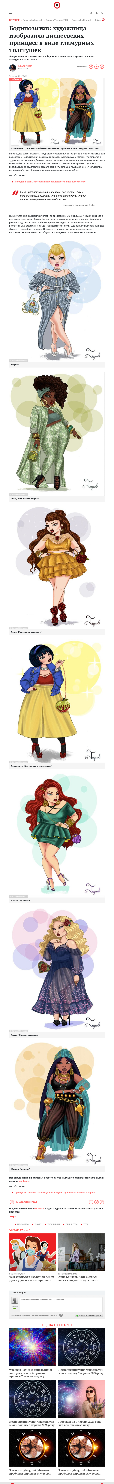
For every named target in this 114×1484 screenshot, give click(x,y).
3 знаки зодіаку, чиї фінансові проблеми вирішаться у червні (30, 1471)
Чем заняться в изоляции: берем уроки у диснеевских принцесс (31, 1278)
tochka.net (24, 1181)
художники (53, 1224)
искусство (23, 1224)
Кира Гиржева (25, 66)
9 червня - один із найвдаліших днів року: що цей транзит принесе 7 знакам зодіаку (30, 1373)
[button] (96, 13)
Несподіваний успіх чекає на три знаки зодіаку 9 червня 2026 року (81, 1371)
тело (85, 1224)
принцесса (71, 1224)
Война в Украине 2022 (57, 20)
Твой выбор (16, 79)
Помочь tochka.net (32, 20)
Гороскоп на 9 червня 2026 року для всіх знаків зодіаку (79, 1423)
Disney (38, 1224)
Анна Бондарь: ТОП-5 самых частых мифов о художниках (78, 1278)
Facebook (39, 1208)
